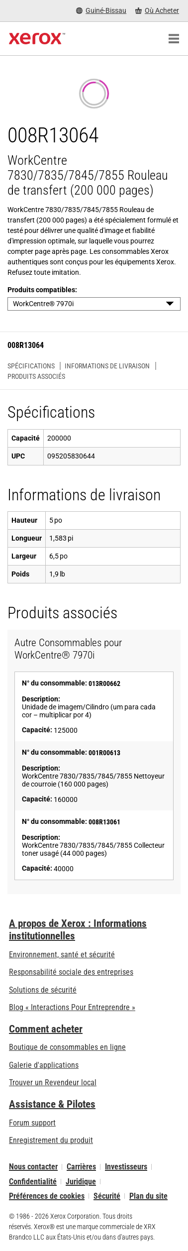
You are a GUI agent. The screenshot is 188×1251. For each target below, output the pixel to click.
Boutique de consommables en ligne (67, 1047)
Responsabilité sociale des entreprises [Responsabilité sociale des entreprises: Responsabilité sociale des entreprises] (71, 972)
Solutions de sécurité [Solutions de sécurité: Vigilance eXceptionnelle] (43, 990)
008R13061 (104, 822)
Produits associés (36, 376)
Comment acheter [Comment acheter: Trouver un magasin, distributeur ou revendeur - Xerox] (46, 1029)
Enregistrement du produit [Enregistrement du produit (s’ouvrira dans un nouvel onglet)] (51, 1140)
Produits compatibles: (42, 290)
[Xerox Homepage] (37, 39)
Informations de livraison (107, 366)
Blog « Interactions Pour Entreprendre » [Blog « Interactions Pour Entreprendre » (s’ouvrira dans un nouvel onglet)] (72, 1007)
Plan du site (148, 1196)
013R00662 (104, 683)
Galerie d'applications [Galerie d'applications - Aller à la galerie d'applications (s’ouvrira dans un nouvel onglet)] (44, 1065)
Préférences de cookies (47, 1196)
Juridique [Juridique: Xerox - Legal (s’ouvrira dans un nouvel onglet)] (81, 1181)
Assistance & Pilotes (52, 1104)
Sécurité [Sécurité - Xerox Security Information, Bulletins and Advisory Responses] (107, 1196)
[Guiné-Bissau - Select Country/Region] (101, 10)
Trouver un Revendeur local (52, 1082)
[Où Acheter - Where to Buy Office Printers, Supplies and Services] (157, 10)
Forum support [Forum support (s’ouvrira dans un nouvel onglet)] (32, 1123)
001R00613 (104, 753)
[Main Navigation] (174, 39)
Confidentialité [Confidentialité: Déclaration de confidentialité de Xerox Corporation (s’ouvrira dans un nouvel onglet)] (33, 1181)
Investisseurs (126, 1166)
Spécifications (31, 366)
